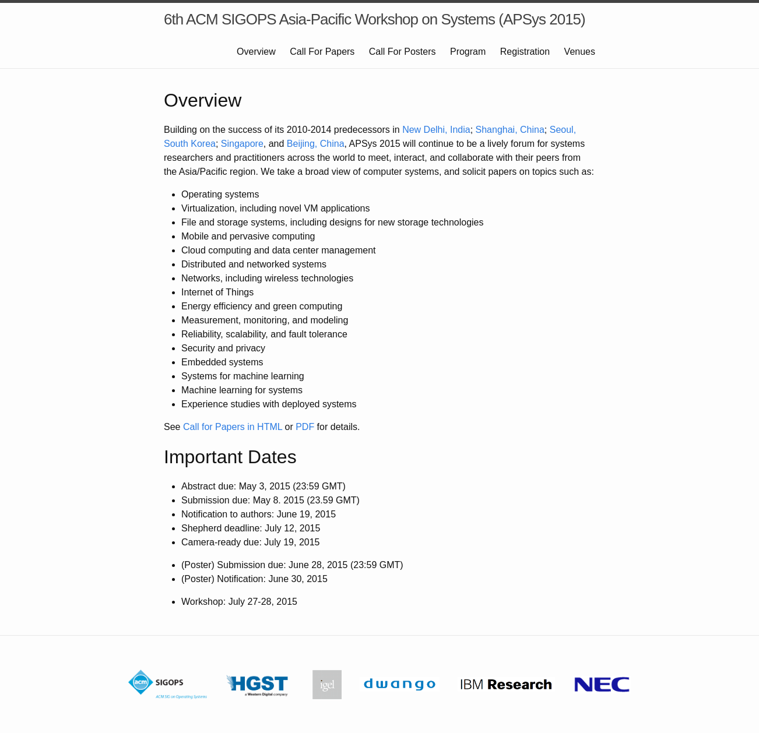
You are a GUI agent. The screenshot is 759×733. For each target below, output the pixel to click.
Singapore (242, 144)
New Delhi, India (436, 130)
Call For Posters (402, 52)
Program (468, 52)
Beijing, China (316, 144)
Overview (256, 52)
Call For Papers (322, 52)
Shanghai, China (510, 130)
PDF (305, 427)
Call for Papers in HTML (232, 427)
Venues (579, 52)
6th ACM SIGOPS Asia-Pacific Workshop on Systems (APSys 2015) (374, 19)
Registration (525, 52)
